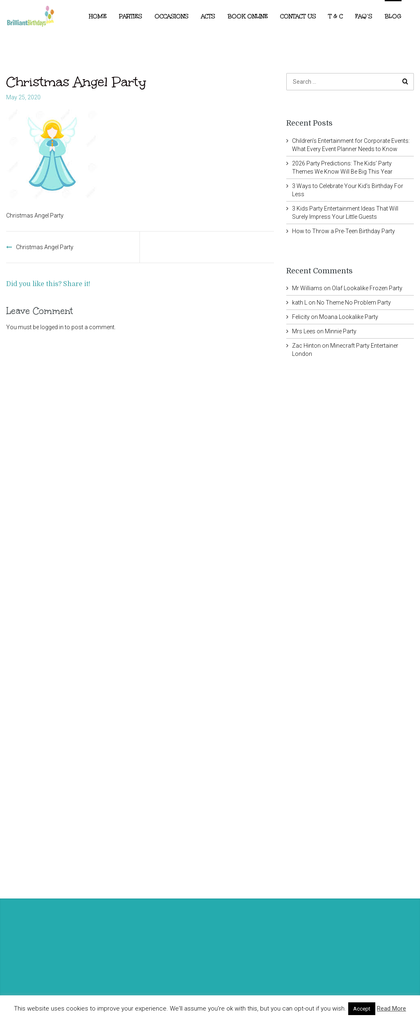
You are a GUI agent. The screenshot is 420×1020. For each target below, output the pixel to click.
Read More (391, 1008)
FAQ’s (363, 16)
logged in (52, 327)
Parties (130, 16)
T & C (336, 16)
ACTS (208, 16)
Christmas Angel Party (44, 247)
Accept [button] (361, 1009)
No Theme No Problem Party (354, 302)
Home (98, 16)
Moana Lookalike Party (348, 317)
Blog (393, 16)
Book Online (248, 16)
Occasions (172, 16)
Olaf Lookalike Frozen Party (367, 288)
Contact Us (298, 16)
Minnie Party (340, 331)
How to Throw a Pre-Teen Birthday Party (343, 231)
